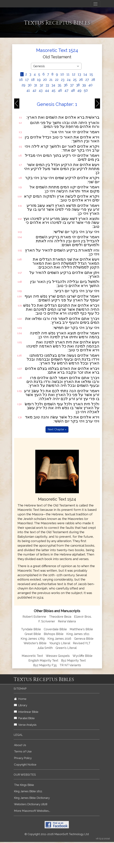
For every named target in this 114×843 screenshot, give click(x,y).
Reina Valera (67, 621)
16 (21, 80)
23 (62, 80)
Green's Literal (66, 648)
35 (59, 85)
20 (45, 80)
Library (20, 705)
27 (87, 80)
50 (86, 90)
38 (77, 85)
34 (53, 85)
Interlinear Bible (26, 711)
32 (41, 85)
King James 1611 (77, 634)
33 (47, 85)
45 (53, 90)
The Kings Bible (24, 785)
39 (84, 85)
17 (26, 80)
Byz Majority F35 (45, 665)
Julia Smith (45, 648)
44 (47, 90)
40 (90, 85)
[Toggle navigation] (95, 4)
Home (20, 699)
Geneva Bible (83, 638)
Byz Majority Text (73, 660)
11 (68, 74)
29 (23, 85)
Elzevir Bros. (83, 616)
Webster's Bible (35, 643)
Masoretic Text (32, 655)
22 (56, 80)
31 (35, 85)
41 (28, 90)
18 (32, 80)
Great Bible (33, 634)
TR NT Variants (70, 665)
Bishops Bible (53, 634)
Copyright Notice (25, 764)
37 (71, 85)
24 (68, 80)
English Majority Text (43, 660)
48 (73, 90)
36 (65, 85)
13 (79, 74)
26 (81, 80)
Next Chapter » (57, 429)
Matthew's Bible (81, 629)
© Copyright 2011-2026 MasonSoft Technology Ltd (57, 834)
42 (34, 90)
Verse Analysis (25, 724)
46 (60, 90)
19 (38, 80)
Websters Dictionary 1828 (30, 804)
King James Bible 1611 (28, 791)
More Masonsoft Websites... (32, 810)
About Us (20, 745)
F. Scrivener (46, 621)
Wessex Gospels (58, 655)
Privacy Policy (23, 758)
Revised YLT (81, 643)
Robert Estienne (34, 616)
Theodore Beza (60, 616)
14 (85, 74)
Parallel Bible (24, 718)
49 (79, 90)
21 (50, 80)
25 (74, 80)
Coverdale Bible (55, 629)
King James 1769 (33, 638)
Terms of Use (23, 751)
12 (73, 74)
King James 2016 (59, 638)
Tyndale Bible (31, 629)
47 (66, 90)
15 (91, 74)
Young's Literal (60, 643)
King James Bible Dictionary (32, 797)
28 (93, 80)
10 (62, 74)
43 (40, 90)
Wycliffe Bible (82, 655)
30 (29, 85)
